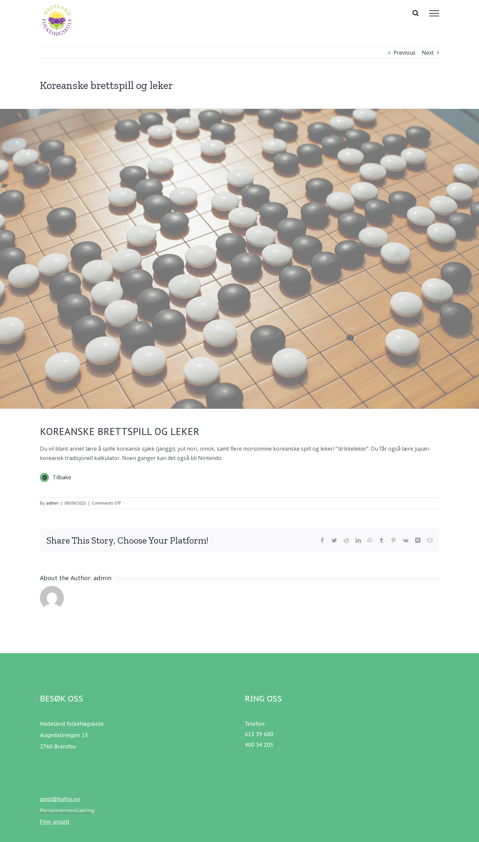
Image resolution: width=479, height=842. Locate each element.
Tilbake (62, 477)
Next (428, 52)
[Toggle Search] (415, 13)
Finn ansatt (55, 821)
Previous (404, 52)
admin (52, 503)
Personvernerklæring (67, 810)
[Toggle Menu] (434, 13)
